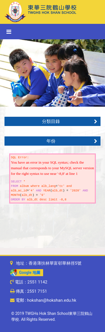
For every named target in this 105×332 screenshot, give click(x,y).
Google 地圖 (25, 272)
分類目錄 (69, 121)
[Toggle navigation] (9, 32)
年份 (71, 141)
